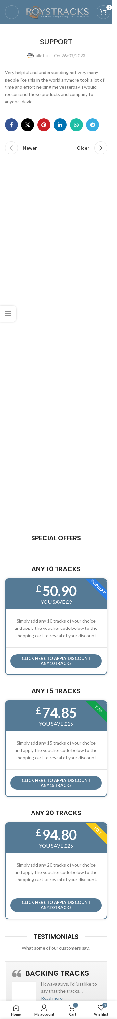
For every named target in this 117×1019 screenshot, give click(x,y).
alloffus (43, 55)
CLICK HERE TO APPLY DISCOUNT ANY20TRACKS (56, 905)
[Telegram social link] (92, 124)
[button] (52, 998)
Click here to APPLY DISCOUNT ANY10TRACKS (56, 661)
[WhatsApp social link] (76, 124)
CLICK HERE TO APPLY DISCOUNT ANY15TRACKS (56, 783)
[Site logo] (57, 11)
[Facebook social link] (11, 124)
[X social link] (27, 124)
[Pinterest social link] (43, 124)
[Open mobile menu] (12, 12)
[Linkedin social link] (60, 124)
